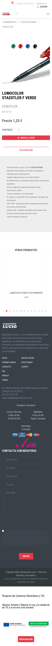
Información (26, 639)
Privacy (5, 376)
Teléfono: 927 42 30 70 (25, 3)
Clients (24, 367)
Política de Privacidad (25, 578)
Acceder (42, 7)
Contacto (42, 3)
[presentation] (26, 522)
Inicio (4, 358)
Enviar (26, 556)
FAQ (3, 371)
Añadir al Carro (26, 138)
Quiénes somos (9, 362)
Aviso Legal (9, 578)
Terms (5, 380)
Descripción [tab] (26, 150)
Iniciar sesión (27, 358)
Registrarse (27, 362)
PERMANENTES (10, 22)
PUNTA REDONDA (28, 22)
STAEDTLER (8, 27)
